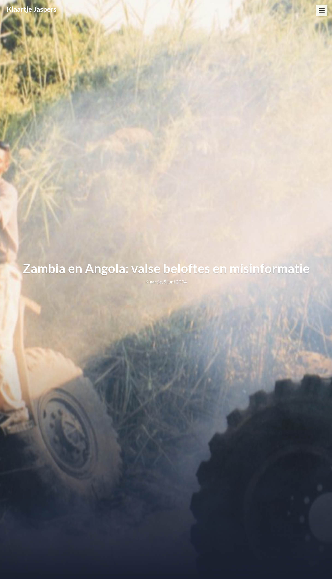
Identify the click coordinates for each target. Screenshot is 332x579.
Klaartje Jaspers (31, 9)
